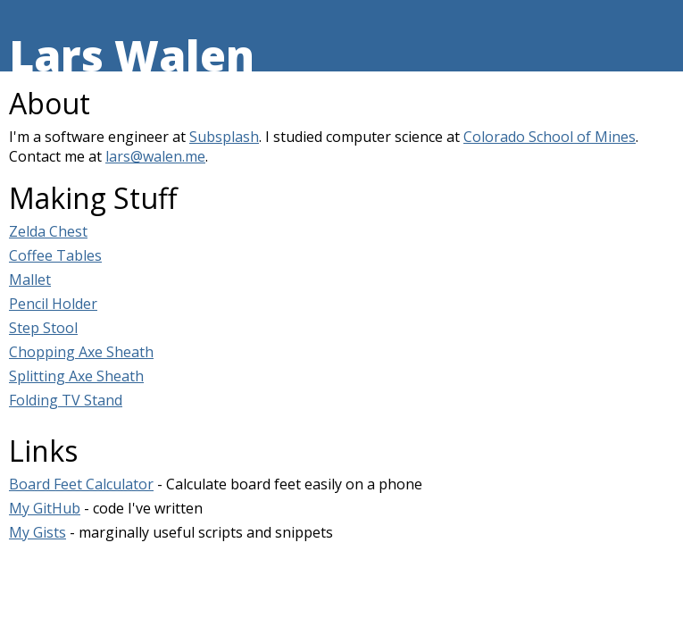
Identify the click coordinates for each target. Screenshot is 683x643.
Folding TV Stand (65, 400)
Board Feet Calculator (81, 484)
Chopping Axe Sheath (81, 352)
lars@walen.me (155, 156)
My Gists (37, 532)
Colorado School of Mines (549, 136)
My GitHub (44, 508)
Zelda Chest (48, 231)
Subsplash (224, 136)
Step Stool (43, 328)
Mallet (30, 279)
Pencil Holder (53, 303)
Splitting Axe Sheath (76, 376)
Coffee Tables (55, 255)
